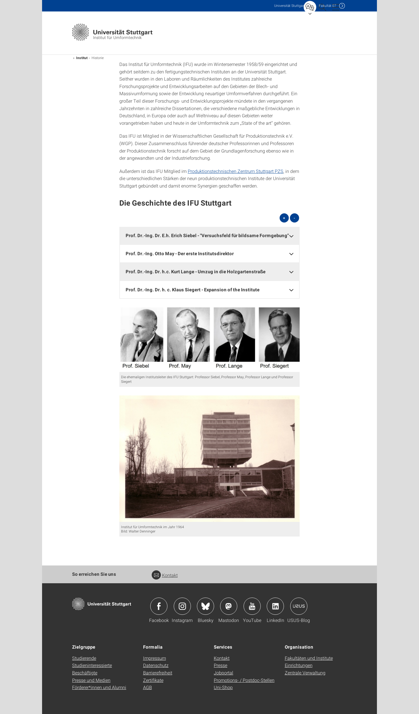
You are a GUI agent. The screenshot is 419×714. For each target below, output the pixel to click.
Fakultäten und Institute (309, 658)
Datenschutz (156, 665)
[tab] (209, 235)
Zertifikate (153, 680)
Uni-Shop (223, 687)
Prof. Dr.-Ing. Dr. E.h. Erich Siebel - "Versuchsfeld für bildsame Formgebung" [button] (207, 235)
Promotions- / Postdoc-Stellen (244, 680)
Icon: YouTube (252, 606)
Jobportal (223, 673)
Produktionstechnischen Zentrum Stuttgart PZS (235, 171)
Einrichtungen (299, 665)
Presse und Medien (91, 680)
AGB (147, 687)
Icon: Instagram (182, 606)
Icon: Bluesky (205, 606)
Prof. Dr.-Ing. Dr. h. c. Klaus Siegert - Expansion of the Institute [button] (193, 289)
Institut (82, 57)
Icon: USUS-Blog (298, 606)
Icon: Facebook (158, 606)
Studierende (84, 658)
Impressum (154, 658)
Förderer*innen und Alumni (99, 687)
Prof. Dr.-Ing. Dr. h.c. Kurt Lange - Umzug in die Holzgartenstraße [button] (196, 271)
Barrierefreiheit (157, 673)
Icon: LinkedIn (275, 606)
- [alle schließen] (294, 218)
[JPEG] (209, 339)
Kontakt (165, 575)
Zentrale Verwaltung (305, 673)
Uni (289, 5)
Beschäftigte (84, 673)
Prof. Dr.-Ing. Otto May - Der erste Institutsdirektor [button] (180, 253)
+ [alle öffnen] (284, 218)
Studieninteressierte (92, 665)
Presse (220, 665)
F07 (327, 5)
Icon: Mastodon (228, 606)
